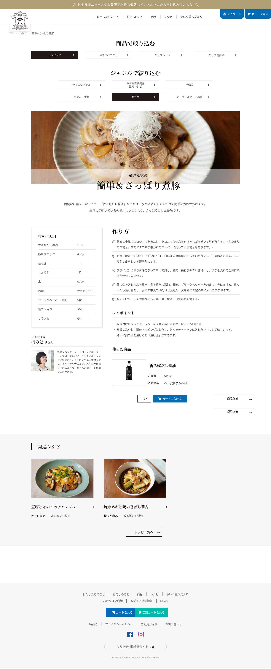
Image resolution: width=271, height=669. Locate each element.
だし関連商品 (222, 55)
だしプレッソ (168, 55)
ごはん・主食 (87, 97)
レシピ (23, 33)
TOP (11, 33)
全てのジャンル (86, 84)
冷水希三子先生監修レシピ (140, 84)
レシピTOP (61, 55)
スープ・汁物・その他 (192, 97)
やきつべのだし (113, 55)
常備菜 (197, 84)
